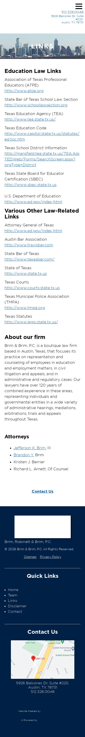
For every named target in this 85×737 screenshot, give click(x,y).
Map (42, 659)
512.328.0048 (72, 12)
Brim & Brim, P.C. (22, 15)
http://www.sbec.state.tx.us (30, 185)
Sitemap (30, 557)
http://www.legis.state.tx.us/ (31, 322)
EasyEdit (50, 722)
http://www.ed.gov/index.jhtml (33, 202)
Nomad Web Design (53, 711)
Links (12, 601)
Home (13, 590)
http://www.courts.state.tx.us (32, 288)
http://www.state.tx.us (26, 274)
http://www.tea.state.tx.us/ (30, 119)
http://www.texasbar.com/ (30, 259)
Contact (15, 611)
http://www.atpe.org (24, 91)
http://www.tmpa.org (25, 308)
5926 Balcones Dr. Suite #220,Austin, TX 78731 (67, 19)
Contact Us (42, 491)
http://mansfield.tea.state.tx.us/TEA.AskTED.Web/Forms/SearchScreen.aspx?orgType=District (42, 159)
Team (12, 595)
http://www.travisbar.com (29, 245)
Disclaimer (17, 606)
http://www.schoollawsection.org (36, 105)
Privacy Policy (50, 557)
